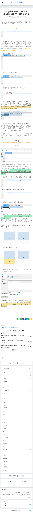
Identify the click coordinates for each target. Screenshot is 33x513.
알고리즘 (17, 408)
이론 (17, 429)
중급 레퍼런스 (17, 458)
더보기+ (29, 497)
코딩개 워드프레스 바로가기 (16, 363)
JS (17, 399)
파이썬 (13, 494)
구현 (17, 446)
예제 (17, 452)
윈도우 (17, 426)
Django (23, 494)
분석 (17, 455)
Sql (6, 327)
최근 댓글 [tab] (24, 481)
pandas (17, 461)
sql (28, 492)
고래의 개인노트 (15, 510)
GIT (17, 414)
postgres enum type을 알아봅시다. (10, 350)
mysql (28, 494)
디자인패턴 (17, 438)
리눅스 (17, 423)
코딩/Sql (9, 17)
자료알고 (17, 402)
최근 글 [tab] (9, 481)
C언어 (8, 494)
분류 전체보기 (17, 368)
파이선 (17, 381)
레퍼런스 (17, 449)
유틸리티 (17, 470)
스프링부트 (17, 390)
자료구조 (17, 405)
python (18, 492)
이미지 (17, 467)
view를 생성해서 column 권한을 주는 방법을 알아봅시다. (16, 143)
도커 (17, 432)
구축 (17, 435)
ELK (17, 411)
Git (9, 492)
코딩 (3, 327)
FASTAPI (17, 396)
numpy (17, 464)
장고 (17, 393)
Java (17, 378)
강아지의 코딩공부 (16, 2)
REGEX (17, 417)
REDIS (17, 441)
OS (17, 420)
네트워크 (17, 444)
